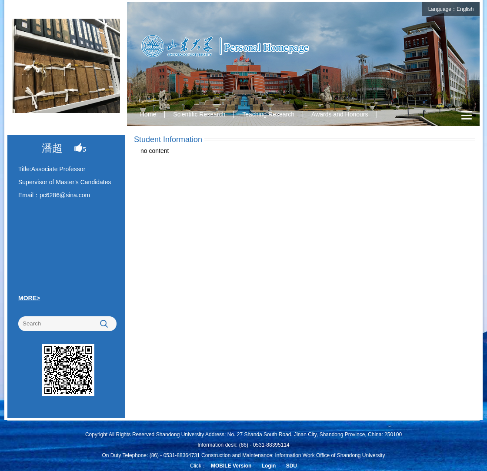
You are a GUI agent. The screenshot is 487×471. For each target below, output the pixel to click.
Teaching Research (268, 114)
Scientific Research (199, 114)
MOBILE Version (231, 466)
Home (148, 114)
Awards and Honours (339, 114)
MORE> (29, 298)
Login (269, 466)
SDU (291, 466)
